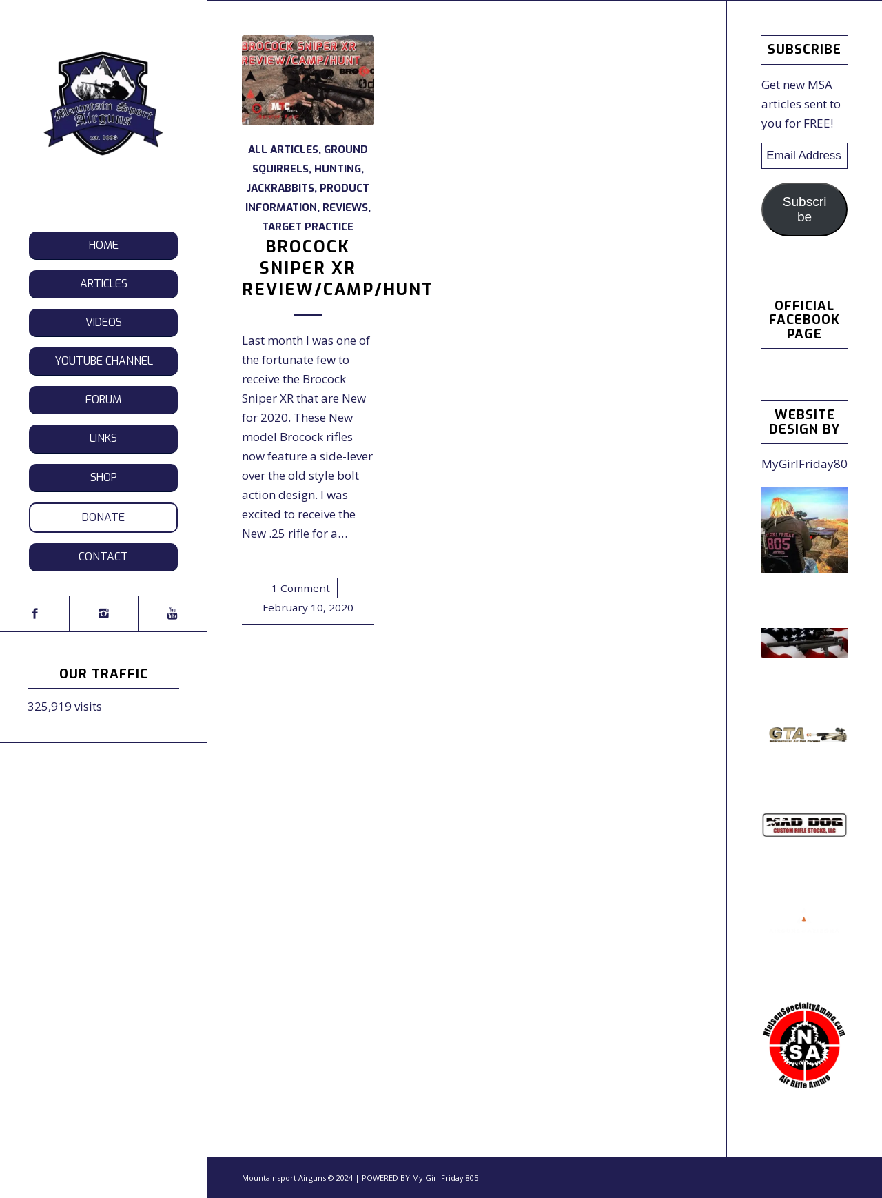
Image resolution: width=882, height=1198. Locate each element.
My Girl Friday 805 (445, 1177)
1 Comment (300, 588)
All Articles (283, 149)
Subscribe (805, 209)
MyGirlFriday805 (807, 463)
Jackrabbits (280, 188)
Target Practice (307, 227)
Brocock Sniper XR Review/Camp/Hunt (337, 268)
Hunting (337, 169)
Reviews (345, 207)
